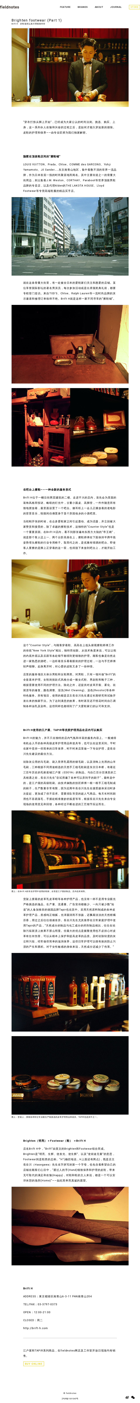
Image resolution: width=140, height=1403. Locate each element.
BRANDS (83, 7)
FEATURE (65, 7)
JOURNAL (116, 7)
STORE (134, 7)
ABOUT (99, 7)
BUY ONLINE (33, 1363)
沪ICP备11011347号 (70, 1399)
